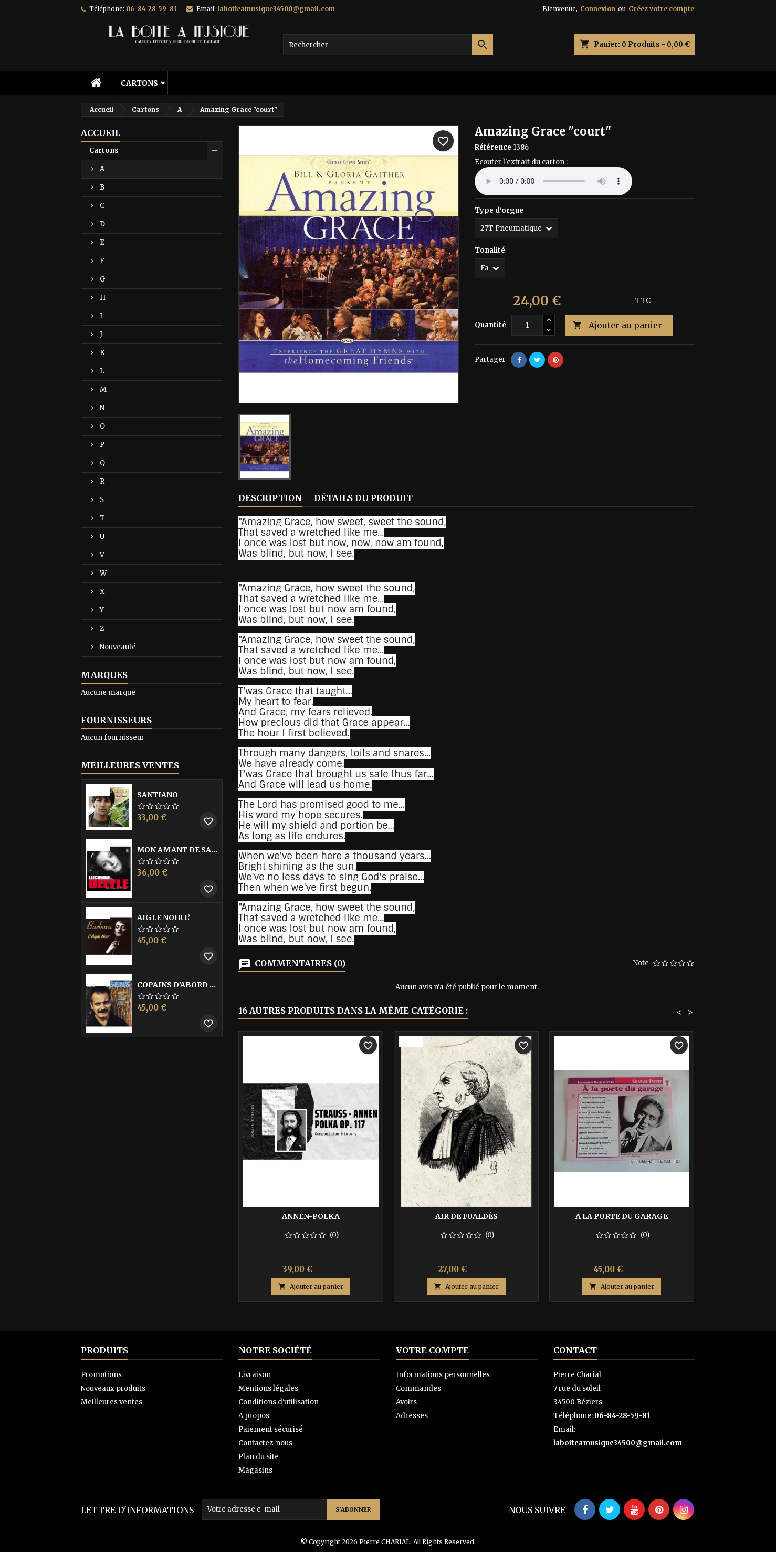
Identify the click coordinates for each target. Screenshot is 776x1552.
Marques (104, 675)
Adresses (412, 1415)
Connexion (597, 9)
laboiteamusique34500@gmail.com (276, 9)
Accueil (100, 133)
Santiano (157, 794)
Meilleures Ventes (130, 765)
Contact (575, 1350)
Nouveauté (118, 646)
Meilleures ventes (111, 1402)
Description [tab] (270, 498)
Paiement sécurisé (270, 1429)
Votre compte (432, 1350)
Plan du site (258, 1456)
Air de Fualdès (466, 1216)
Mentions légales (268, 1388)
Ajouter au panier (617, 325)
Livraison (254, 1374)
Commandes (418, 1388)
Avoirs (406, 1402)
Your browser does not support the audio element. (553, 181)
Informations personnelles (443, 1374)
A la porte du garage (621, 1216)
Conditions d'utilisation (278, 1402)
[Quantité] (527, 325)
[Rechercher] (388, 44)
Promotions (101, 1374)
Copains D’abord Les (177, 985)
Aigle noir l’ (163, 917)
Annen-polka (311, 1216)
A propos (253, 1415)
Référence (493, 147)
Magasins (255, 1470)
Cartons (139, 83)
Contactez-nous (265, 1443)
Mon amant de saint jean (177, 850)
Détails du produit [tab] (363, 498)
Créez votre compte (661, 9)
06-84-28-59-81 (151, 9)
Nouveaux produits (113, 1388)
